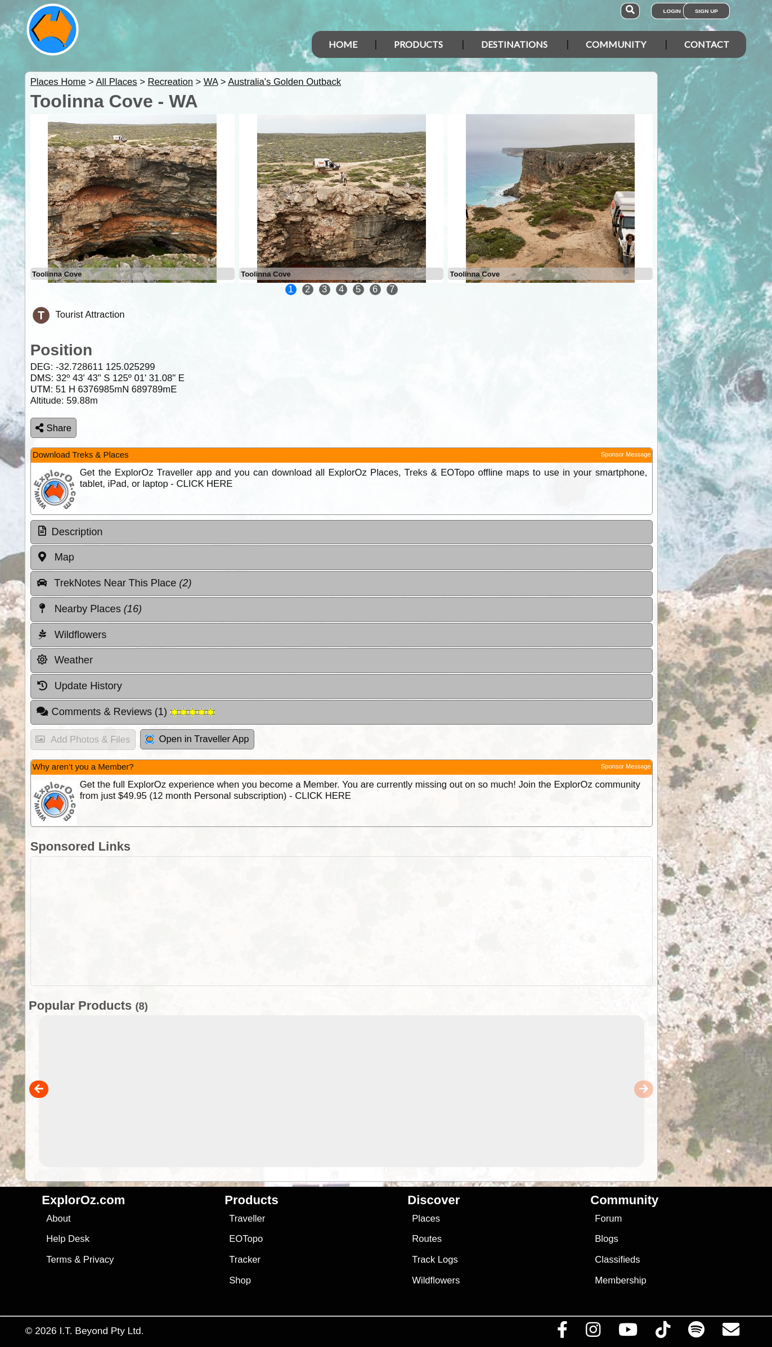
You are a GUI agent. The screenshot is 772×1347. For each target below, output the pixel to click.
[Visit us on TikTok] (662, 1332)
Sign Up (706, 11)
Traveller (247, 1218)
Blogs (606, 1238)
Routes (427, 1238)
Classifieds (617, 1259)
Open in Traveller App (197, 739)
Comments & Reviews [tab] (125, 711)
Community (616, 44)
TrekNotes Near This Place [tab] (114, 583)
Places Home (58, 81)
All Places (116, 81)
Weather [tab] (64, 660)
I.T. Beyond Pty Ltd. (101, 1330)
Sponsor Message (626, 454)
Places (426, 1218)
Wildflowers (436, 1280)
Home (343, 44)
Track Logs (435, 1259)
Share (53, 428)
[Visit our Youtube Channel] (627, 1332)
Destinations (514, 44)
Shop (240, 1280)
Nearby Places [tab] (89, 608)
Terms (58, 1259)
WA (211, 81)
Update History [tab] (79, 685)
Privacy (98, 1259)
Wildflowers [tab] (71, 634)
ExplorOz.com (83, 1200)
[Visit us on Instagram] (592, 1332)
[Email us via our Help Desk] (730, 1332)
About (58, 1218)
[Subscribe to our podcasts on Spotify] (696, 1332)
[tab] (341, 532)
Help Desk (67, 1238)
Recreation (169, 81)
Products (418, 44)
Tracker (245, 1259)
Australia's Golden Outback (284, 81)
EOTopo (246, 1238)
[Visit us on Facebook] (562, 1332)
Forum (608, 1218)
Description (77, 531)
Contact (706, 44)
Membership (620, 1280)
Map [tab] (55, 557)
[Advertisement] (341, 921)
